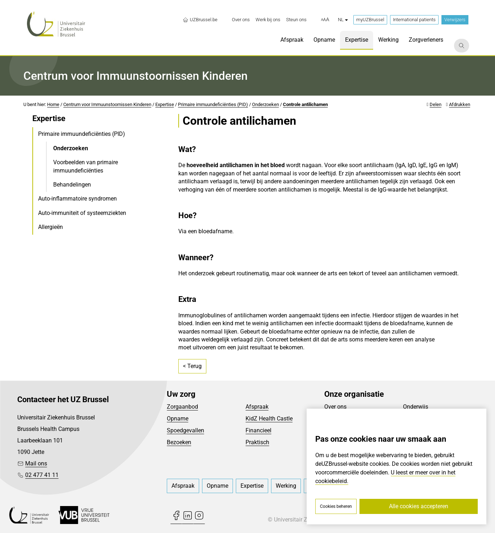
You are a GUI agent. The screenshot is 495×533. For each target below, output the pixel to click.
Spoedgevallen (185, 430)
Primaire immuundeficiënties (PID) (213, 104)
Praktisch (257, 442)
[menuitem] (241, 19)
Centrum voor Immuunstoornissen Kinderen (107, 104)
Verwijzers (455, 19)
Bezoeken (179, 442)
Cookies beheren (336, 506)
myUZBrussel (370, 19)
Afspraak (257, 406)
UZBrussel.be (200, 20)
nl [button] (343, 19)
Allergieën (50, 227)
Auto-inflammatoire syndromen (77, 198)
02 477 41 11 (42, 475)
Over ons (335, 406)
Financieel (258, 430)
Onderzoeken (265, 104)
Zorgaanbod (182, 406)
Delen (435, 104)
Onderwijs (415, 406)
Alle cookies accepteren (418, 506)
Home (53, 104)
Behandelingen (72, 184)
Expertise (164, 104)
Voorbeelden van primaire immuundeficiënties (85, 166)
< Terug (192, 366)
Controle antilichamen (305, 104)
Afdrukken (459, 104)
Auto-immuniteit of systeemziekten (82, 213)
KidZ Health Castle (269, 418)
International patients (414, 19)
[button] (325, 20)
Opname (177, 418)
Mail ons (36, 463)
